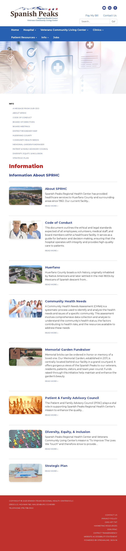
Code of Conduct (22, 117)
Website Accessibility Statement (100, 536)
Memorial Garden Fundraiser (28, 144)
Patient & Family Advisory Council (30, 149)
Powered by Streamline (96, 540)
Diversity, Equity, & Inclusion (27, 153)
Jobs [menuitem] (56, 37)
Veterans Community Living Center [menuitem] (63, 30)
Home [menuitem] (15, 30)
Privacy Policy (109, 518)
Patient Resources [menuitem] (23, 37)
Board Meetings (21, 126)
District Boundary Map (25, 131)
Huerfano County (22, 135)
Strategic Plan (21, 158)
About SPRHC (19, 113)
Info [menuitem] (44, 37)
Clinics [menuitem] (97, 30)
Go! (113, 21)
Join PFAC (112, 529)
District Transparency (105, 533)
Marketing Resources (105, 526)
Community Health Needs (26, 140)
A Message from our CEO (26, 108)
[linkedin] (110, 9)
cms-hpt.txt (111, 522)
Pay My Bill (92, 15)
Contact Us (109, 15)
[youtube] (104, 9)
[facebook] (115, 9)
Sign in (114, 540)
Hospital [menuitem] (28, 30)
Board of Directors (24, 122)
